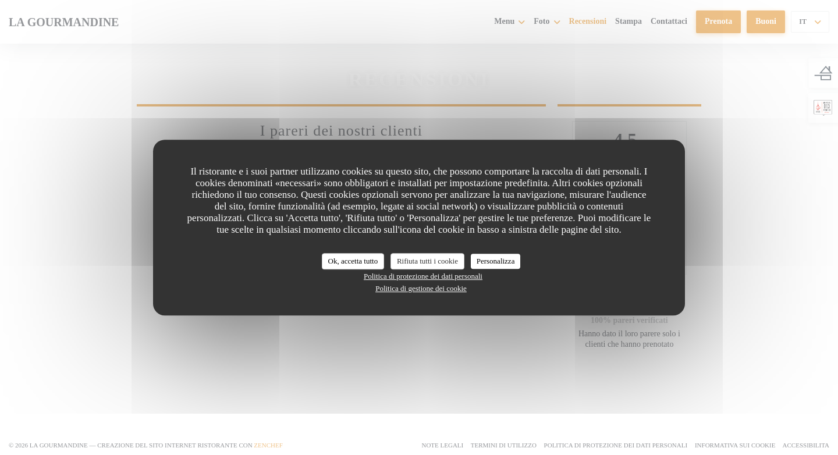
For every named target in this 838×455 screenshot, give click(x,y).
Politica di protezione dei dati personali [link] (423, 276)
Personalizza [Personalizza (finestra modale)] (496, 261)
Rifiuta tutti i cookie (427, 261)
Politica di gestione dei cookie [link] (421, 288)
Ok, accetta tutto (353, 261)
